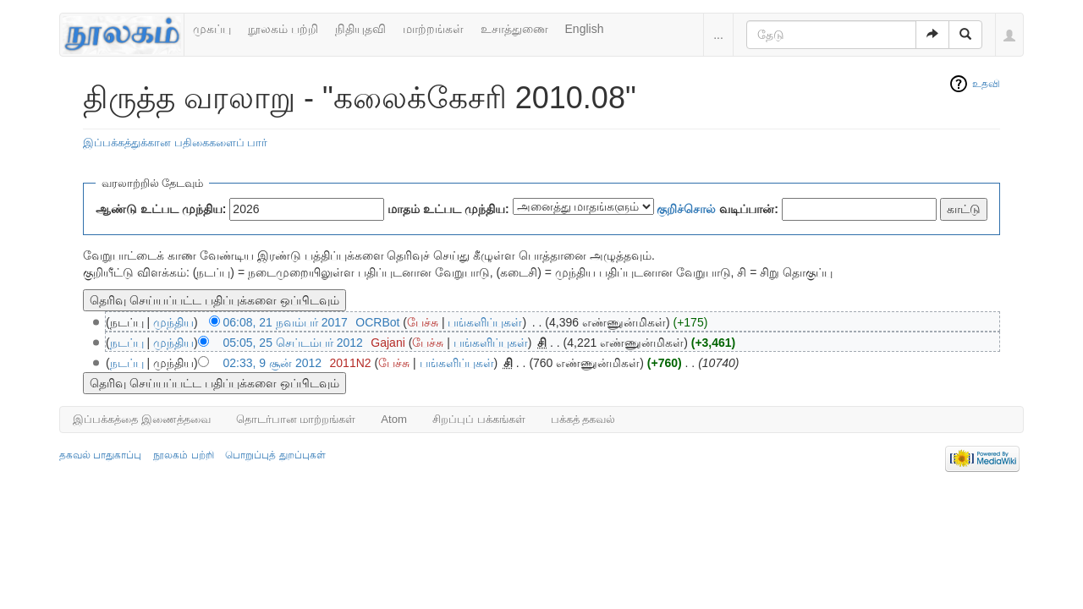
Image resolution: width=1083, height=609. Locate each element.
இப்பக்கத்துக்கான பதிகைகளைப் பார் (175, 142)
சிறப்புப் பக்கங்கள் (478, 419)
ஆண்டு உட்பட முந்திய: (161, 209)
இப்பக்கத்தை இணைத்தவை (142, 419)
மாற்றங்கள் (433, 29)
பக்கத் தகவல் (583, 419)
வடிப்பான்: (717, 209)
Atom (394, 419)
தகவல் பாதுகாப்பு (100, 455)
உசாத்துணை (514, 29)
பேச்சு (422, 322)
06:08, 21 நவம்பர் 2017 (285, 322)
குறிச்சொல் (686, 209)
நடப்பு (127, 342)
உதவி (986, 84)
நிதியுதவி (360, 29)
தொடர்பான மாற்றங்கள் (296, 419)
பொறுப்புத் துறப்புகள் (275, 455)
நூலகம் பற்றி (283, 29)
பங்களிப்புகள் (485, 322)
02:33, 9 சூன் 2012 (272, 363)
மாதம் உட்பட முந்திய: (448, 209)
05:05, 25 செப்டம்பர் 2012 (293, 342)
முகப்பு (212, 29)
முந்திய (173, 322)
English (584, 29)
